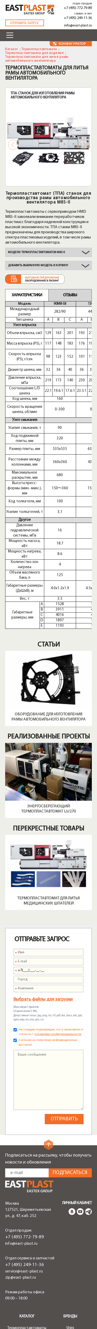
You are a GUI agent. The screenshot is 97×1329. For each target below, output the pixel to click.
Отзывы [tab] (70, 295)
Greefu (70, 1308)
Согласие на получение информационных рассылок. (48, 986)
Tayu (70, 1296)
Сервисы (70, 1322)
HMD (70, 1278)
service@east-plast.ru (24, 1215)
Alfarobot (70, 1290)
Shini (70, 1271)
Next (84, 145)
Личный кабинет (77, 1147)
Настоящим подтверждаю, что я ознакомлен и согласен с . (51, 975)
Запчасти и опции (27, 1307)
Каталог (11, 49)
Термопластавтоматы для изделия (34, 53)
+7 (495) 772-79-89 (78, 8)
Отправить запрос (24, 23)
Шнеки (27, 1301)
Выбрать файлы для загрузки (43, 942)
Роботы (27, 1288)
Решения (27, 1322)
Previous (13, 145)
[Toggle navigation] (9, 35)
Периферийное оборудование (26, 1280)
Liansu (70, 1302)
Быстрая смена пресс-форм (26, 1315)
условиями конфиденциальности (57, 977)
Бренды (70, 1260)
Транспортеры (27, 1295)
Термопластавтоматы (39, 49)
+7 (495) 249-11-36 (78, 18)
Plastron (70, 1284)
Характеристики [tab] (27, 295)
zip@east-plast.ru (20, 1221)
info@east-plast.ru (78, 25)
